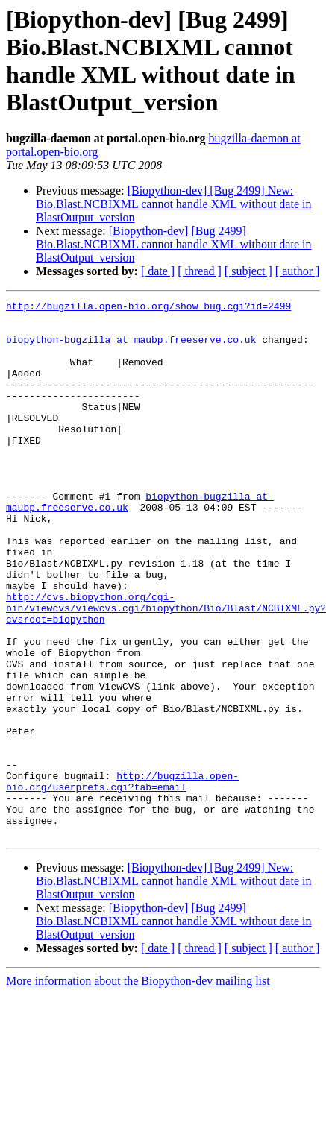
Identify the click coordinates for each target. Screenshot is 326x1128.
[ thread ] (200, 271)
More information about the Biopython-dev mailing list (138, 1088)
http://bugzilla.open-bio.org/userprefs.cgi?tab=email (122, 878)
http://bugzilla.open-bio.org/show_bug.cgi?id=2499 (148, 308)
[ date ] (158, 271)
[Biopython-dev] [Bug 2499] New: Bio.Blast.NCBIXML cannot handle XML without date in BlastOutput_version (173, 204)
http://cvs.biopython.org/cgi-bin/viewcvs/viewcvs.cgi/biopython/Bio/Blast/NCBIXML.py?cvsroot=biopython (166, 670)
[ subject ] (248, 271)
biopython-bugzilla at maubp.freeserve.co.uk (131, 348)
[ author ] (297, 271)
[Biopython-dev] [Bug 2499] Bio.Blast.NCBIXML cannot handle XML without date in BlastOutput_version (173, 244)
